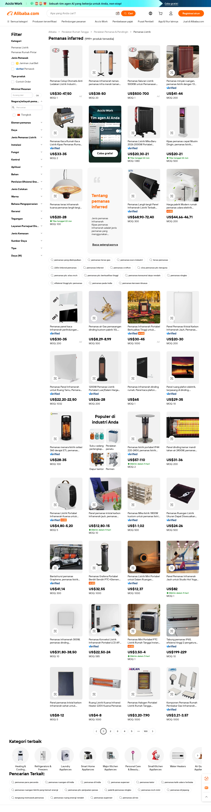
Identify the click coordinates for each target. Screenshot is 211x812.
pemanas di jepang (178, 790)
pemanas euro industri (130, 260)
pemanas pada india (100, 283)
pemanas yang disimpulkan (66, 260)
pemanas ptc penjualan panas (81, 790)
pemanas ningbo (177, 275)
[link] (206, 778)
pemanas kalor (145, 782)
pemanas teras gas (99, 260)
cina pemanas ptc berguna (152, 267)
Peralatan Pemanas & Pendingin (111, 31)
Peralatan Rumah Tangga (75, 31)
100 (146, 731)
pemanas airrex (128, 797)
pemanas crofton (120, 267)
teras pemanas (158, 260)
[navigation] (26, 382)
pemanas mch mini (149, 790)
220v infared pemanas (63, 267)
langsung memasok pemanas (27, 797)
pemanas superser (119, 782)
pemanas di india (91, 782)
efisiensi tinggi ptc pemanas (66, 283)
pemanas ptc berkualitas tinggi (101, 275)
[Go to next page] (152, 731)
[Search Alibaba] (81, 13)
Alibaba (52, 31)
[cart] (161, 13)
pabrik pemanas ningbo (118, 790)
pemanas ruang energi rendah (67, 797)
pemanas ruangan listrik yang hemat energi (34, 790)
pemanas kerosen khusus (133, 283)
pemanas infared (93, 267)
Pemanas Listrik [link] (142, 31)
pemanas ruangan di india (59, 782)
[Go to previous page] (96, 731)
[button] (118, 13)
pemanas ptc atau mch (64, 275)
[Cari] (128, 13)
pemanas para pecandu (24, 782)
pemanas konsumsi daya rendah (142, 275)
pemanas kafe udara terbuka (177, 782)
